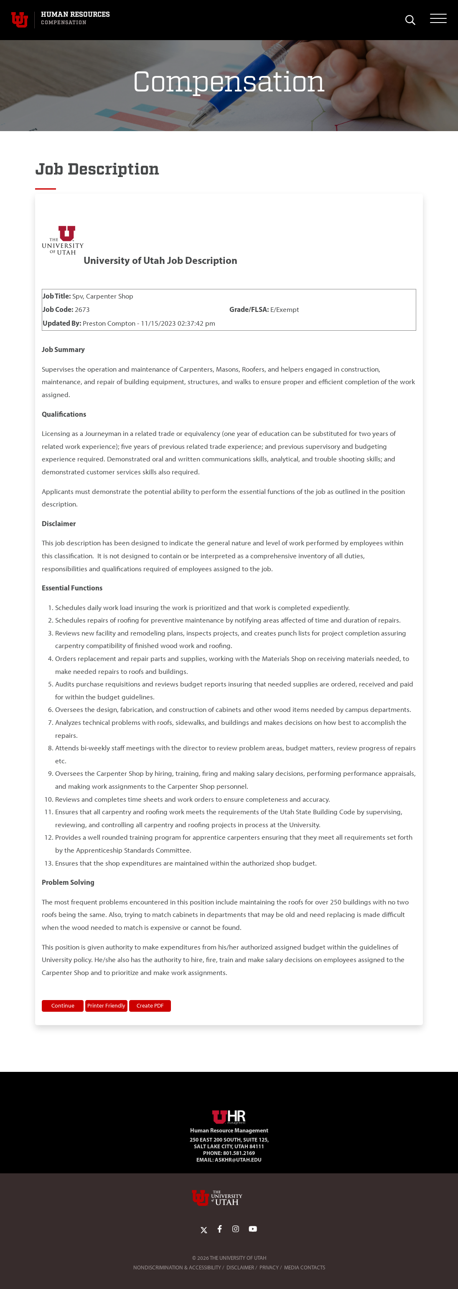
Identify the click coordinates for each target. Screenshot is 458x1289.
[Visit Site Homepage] (229, 1115)
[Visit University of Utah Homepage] (19, 20)
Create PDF (150, 1005)
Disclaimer (240, 1267)
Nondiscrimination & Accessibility (177, 1267)
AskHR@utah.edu (238, 1159)
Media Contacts (304, 1267)
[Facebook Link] (219, 1229)
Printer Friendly (106, 1005)
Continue (62, 1005)
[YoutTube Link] (253, 1229)
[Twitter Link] (204, 1229)
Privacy (269, 1267)
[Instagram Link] (235, 1229)
